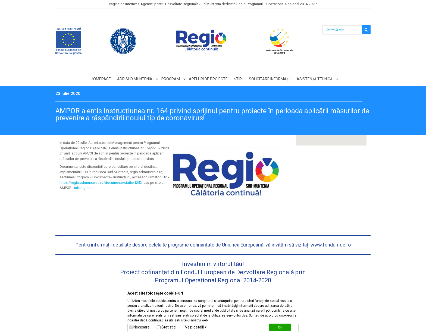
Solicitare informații (269, 79)
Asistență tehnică (315, 79)
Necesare (141, 327)
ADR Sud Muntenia (134, 79)
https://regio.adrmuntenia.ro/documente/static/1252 (100, 183)
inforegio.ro (83, 188)
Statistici (168, 327)
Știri (238, 79)
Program (170, 79)
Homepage (101, 79)
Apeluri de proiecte (208, 79)
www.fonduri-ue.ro (331, 245)
